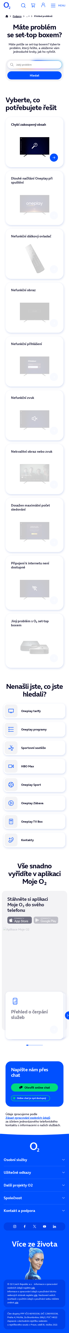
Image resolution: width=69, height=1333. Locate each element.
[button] (43, 5)
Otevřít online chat (34, 1087)
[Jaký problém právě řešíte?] (34, 65)
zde (33, 1287)
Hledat (34, 75)
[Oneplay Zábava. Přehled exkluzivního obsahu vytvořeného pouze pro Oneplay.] (34, 803)
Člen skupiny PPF (16, 1313)
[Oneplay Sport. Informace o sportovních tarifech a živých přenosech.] (34, 784)
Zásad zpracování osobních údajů (28, 1118)
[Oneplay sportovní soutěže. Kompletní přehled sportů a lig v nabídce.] (34, 747)
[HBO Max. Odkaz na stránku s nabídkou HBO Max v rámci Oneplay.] (34, 766)
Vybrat (10, 119)
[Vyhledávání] (23, 5)
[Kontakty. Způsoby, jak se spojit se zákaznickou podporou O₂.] (34, 840)
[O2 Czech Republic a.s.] (7, 5)
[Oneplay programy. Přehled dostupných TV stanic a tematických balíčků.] (34, 729)
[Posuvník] (34, 1045)
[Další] (65, 1015)
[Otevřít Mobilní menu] (56, 5)
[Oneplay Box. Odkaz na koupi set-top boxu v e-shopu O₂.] (34, 821)
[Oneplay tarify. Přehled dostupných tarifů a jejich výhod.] (34, 711)
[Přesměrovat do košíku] (33, 5)
